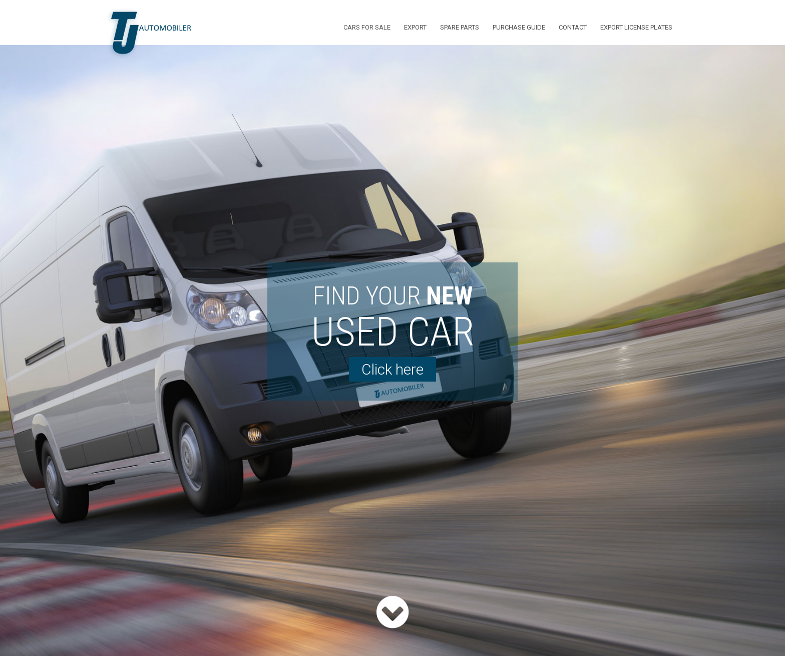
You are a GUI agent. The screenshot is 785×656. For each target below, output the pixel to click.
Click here (392, 369)
